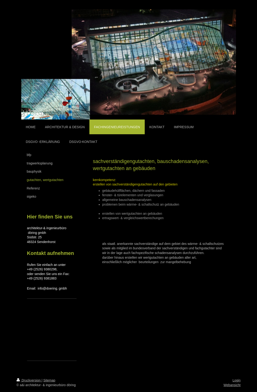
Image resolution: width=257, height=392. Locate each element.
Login (236, 380)
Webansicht (232, 385)
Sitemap (49, 380)
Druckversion (29, 380)
